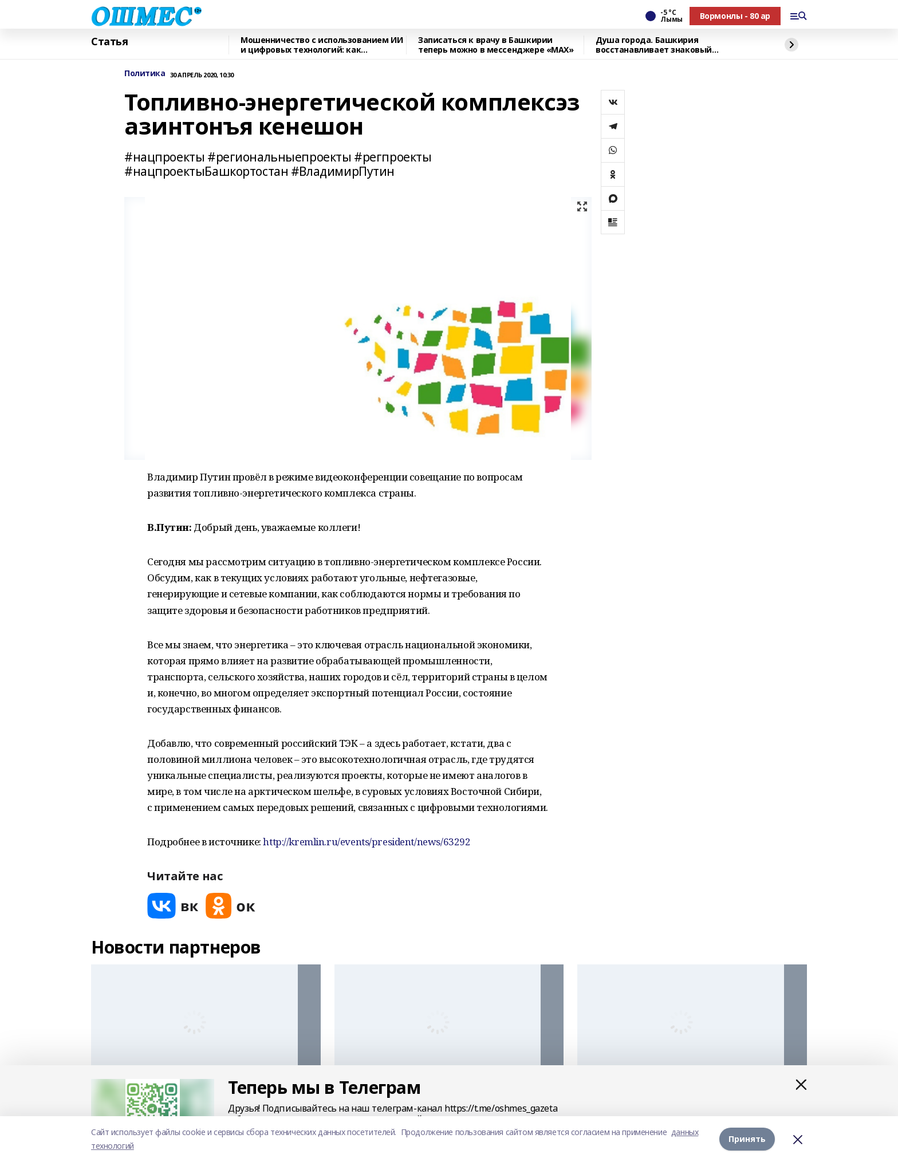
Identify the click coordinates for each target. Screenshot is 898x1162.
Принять (747, 1138)
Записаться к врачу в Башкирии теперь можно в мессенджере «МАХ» (496, 45)
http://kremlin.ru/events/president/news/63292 (366, 841)
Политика (145, 73)
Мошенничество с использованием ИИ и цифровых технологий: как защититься (322, 45)
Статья (109, 42)
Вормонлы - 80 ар (735, 15)
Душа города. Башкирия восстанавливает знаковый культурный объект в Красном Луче (670, 45)
